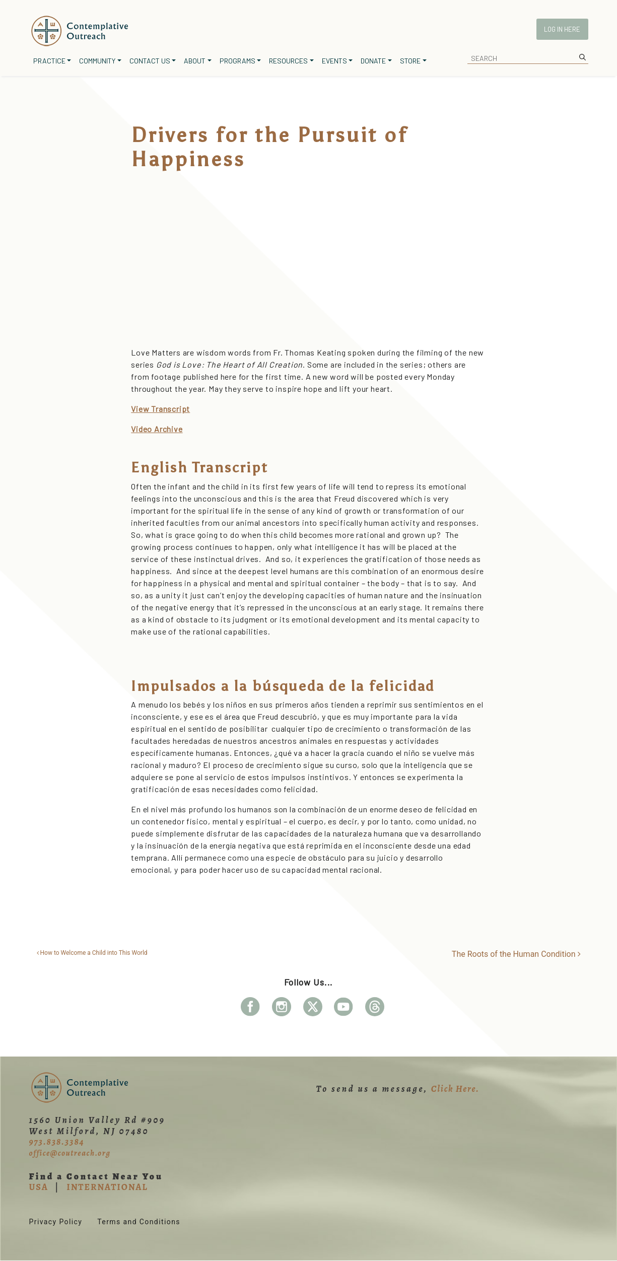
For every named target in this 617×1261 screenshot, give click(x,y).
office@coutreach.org (70, 1153)
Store (410, 60)
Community (97, 60)
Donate (373, 60)
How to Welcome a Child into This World (92, 952)
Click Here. (455, 1089)
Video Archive (156, 429)
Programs (237, 60)
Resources (288, 60)
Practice (49, 60)
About (194, 60)
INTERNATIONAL (107, 1187)
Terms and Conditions (138, 1222)
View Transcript (160, 408)
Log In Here (562, 29)
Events (334, 60)
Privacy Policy (56, 1222)
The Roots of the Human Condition (516, 954)
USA (38, 1187)
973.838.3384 (57, 1142)
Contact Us (149, 60)
